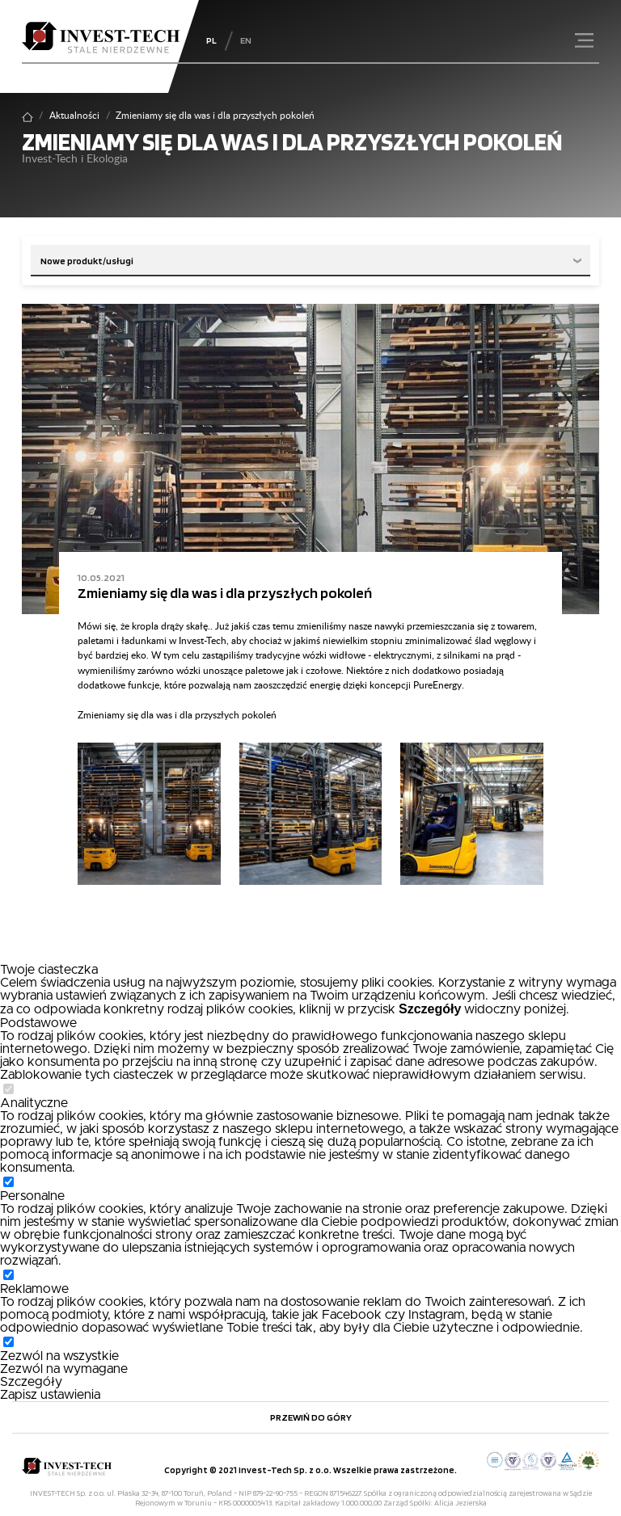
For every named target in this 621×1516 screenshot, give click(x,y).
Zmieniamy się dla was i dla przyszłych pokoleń (225, 592)
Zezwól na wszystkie (59, 1356)
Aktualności (74, 116)
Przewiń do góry (311, 1417)
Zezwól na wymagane (64, 1368)
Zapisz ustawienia (50, 1394)
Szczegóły (31, 1381)
